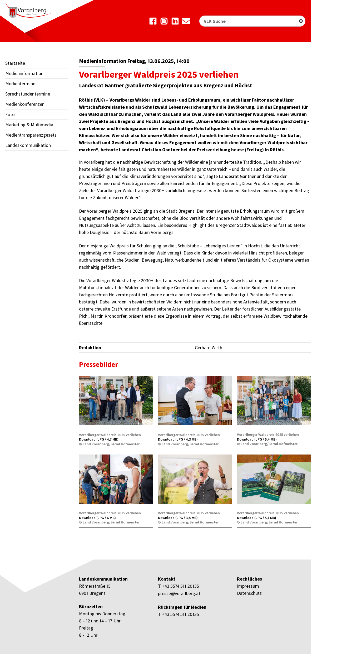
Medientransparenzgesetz (31, 135)
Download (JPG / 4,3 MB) (178, 439)
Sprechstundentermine (27, 94)
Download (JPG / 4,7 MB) (98, 439)
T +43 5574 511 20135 (178, 586)
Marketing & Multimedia (29, 125)
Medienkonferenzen (24, 104)
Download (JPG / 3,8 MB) (178, 517)
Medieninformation (24, 73)
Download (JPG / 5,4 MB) (257, 439)
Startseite (15, 63)
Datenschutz (249, 593)
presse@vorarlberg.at (179, 593)
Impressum (248, 586)
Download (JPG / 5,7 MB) (256, 517)
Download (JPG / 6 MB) (97, 517)
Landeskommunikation (28, 145)
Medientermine (20, 84)
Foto (10, 114)
